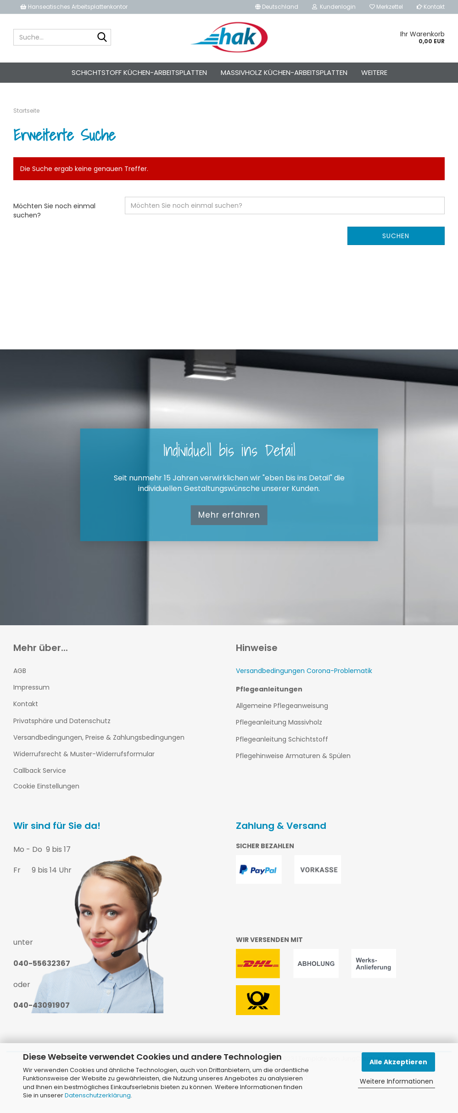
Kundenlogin (334, 7)
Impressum (31, 687)
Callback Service (39, 770)
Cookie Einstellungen (46, 786)
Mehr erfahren (229, 514)
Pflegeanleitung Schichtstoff (282, 739)
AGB (19, 670)
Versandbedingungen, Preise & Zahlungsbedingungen (98, 737)
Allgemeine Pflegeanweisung (282, 705)
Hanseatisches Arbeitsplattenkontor (74, 7)
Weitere (374, 72)
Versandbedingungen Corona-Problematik (304, 670)
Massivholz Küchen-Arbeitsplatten (284, 72)
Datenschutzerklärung (98, 1095)
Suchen (395, 235)
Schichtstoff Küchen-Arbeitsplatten (139, 72)
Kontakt (431, 7)
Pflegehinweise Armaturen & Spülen (293, 755)
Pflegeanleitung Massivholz (279, 722)
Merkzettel (386, 7)
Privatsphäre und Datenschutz (62, 720)
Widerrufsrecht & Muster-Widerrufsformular (84, 754)
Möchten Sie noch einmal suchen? (54, 210)
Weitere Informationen (396, 1081)
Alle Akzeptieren (398, 1062)
